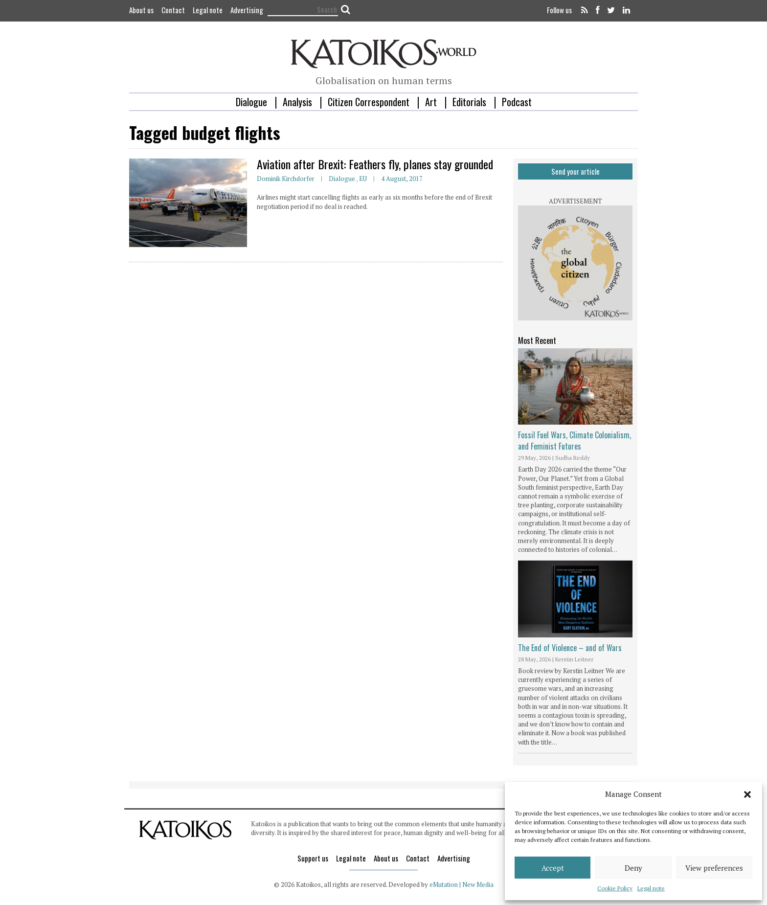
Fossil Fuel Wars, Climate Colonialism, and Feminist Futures (574, 440)
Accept (552, 868)
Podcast (517, 101)
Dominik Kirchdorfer (286, 178)
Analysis (297, 101)
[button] (747, 794)
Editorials (469, 101)
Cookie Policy (614, 888)
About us (141, 9)
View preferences (714, 868)
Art (431, 101)
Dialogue (251, 101)
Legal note (651, 888)
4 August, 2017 (402, 178)
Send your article (575, 171)
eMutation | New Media (461, 884)
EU (363, 178)
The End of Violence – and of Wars (570, 648)
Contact (173, 9)
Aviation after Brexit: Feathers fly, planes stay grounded (375, 164)
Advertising (246, 9)
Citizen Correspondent (368, 101)
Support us (312, 858)
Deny (633, 868)
